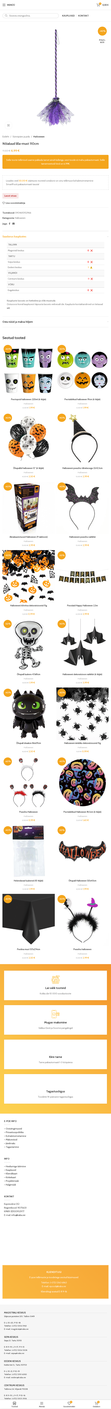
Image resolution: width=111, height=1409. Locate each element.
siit (8, 308)
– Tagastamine (11, 1146)
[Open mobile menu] (9, 5)
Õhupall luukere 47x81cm (28, 674)
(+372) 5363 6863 (58, 1282)
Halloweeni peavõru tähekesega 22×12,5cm (82, 468)
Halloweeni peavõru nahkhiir (82, 536)
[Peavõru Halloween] (28, 782)
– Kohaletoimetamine (15, 1136)
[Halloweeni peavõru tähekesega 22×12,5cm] (82, 439)
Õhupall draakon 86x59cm (28, 743)
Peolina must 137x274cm (28, 949)
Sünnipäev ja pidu (21, 136)
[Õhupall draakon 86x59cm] (28, 714)
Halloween (39, 136)
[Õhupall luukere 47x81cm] (28, 645)
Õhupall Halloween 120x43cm (82, 880)
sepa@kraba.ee (17, 1353)
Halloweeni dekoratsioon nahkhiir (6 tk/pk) (82, 674)
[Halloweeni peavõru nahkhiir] (82, 507)
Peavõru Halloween (28, 811)
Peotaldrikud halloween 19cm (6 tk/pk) (82, 399)
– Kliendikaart (10, 1173)
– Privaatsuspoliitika (14, 1132)
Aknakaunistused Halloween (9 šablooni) (29, 536)
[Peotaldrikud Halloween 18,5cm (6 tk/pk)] (82, 782)
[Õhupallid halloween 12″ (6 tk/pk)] (28, 439)
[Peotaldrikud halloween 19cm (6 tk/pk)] (82, 370)
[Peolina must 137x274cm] (28, 920)
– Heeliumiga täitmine (15, 1166)
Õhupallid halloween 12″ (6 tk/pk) (29, 468)
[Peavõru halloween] (82, 920)
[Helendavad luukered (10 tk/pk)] (28, 851)
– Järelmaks (9, 1143)
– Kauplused (10, 1170)
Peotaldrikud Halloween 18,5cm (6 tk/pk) (82, 811)
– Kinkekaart (10, 1177)
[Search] (30, 15)
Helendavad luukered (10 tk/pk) (29, 880)
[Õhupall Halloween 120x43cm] (82, 851)
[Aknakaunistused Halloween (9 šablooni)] (28, 507)
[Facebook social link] (9, 224)
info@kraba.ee (18, 1215)
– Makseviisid (10, 1139)
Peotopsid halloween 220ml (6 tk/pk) (28, 399)
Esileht (5, 136)
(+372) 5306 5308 (19, 1350)
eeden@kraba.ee (18, 1377)
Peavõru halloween (82, 949)
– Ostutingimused (13, 1128)
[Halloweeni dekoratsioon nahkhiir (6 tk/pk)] (82, 645)
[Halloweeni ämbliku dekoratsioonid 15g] (82, 714)
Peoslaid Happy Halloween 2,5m (82, 605)
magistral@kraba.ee (19, 1329)
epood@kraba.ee (57, 1286)
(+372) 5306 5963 (19, 1326)
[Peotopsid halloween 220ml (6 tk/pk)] (28, 370)
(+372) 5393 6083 (19, 1374)
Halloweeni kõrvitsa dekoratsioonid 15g (28, 605)
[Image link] (55, 1241)
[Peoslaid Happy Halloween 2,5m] (82, 576)
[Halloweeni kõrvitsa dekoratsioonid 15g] (28, 576)
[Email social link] (13, 224)
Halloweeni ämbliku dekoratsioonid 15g (82, 743)
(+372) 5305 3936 (19, 1398)
